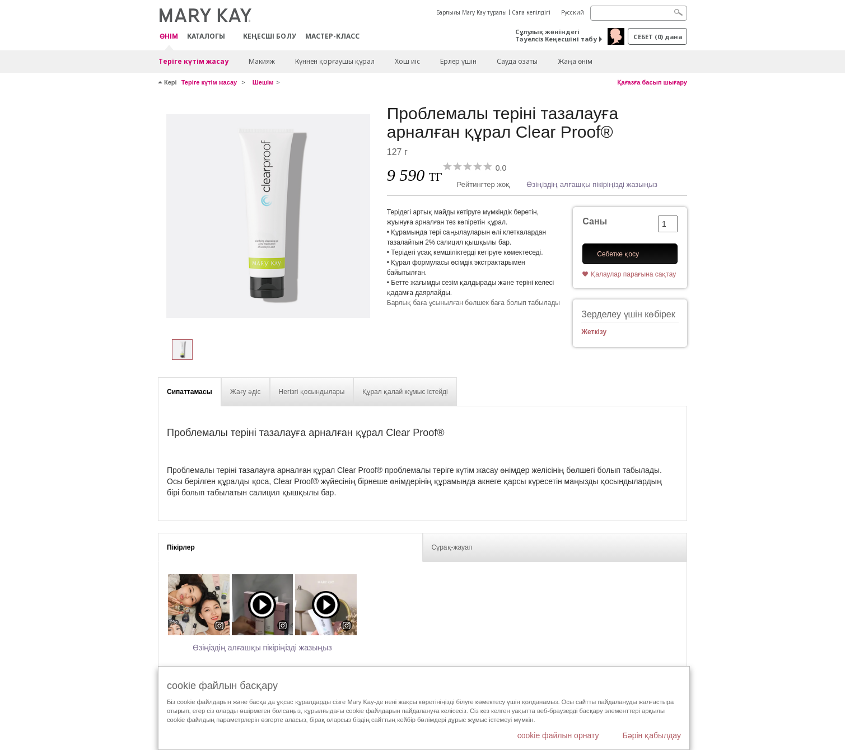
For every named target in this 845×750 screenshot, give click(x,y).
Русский (572, 12)
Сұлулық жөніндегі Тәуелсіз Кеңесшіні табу (556, 35)
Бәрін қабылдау (651, 735)
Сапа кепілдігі (531, 12)
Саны (594, 221)
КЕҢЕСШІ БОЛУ (269, 36)
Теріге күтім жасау (193, 61)
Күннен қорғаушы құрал (335, 61)
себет (657, 36)
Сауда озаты (517, 61)
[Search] (638, 13)
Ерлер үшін (458, 61)
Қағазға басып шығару (652, 82)
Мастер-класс (332, 36)
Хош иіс (407, 61)
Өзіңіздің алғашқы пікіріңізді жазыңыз (591, 184)
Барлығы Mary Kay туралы (471, 12)
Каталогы (206, 36)
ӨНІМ (169, 36)
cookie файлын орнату (558, 735)
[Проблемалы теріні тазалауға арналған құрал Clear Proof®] (268, 216)
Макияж (262, 61)
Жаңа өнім (575, 61)
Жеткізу (593, 332)
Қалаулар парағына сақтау (633, 274)
